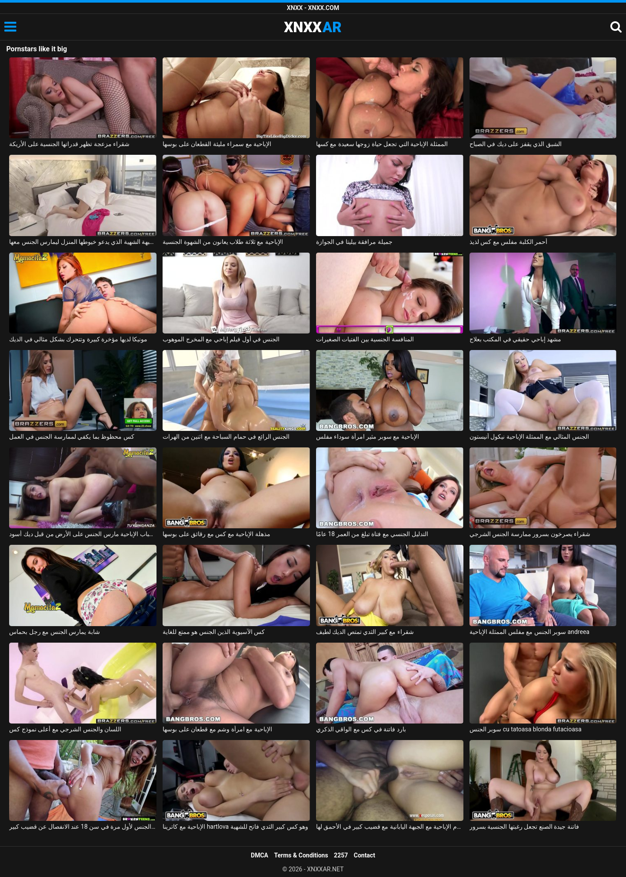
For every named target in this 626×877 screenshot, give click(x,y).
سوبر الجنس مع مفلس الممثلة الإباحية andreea (529, 631)
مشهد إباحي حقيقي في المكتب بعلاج (515, 339)
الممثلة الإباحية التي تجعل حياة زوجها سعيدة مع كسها (382, 143)
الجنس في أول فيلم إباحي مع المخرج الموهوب (221, 339)
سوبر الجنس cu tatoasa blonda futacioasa (526, 729)
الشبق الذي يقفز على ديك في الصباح (516, 143)
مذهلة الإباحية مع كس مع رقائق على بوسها (216, 533)
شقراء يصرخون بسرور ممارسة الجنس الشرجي (530, 533)
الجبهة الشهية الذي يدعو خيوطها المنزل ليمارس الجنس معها (82, 241)
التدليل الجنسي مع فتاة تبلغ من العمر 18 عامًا (372, 533)
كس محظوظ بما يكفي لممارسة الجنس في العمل (71, 436)
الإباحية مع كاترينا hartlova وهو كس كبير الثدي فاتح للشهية (235, 826)
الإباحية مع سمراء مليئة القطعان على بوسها (217, 143)
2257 (341, 855)
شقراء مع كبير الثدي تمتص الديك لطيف (365, 631)
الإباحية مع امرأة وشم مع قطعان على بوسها (217, 729)
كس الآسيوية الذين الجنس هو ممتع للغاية (214, 631)
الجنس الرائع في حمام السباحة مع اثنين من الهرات (226, 436)
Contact (364, 855)
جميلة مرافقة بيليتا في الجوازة (354, 241)
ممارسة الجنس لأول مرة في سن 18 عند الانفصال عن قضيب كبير (82, 826)
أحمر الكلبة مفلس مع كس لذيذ (508, 241)
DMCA (259, 855)
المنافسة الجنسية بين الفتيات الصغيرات (365, 339)
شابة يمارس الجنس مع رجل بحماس (54, 631)
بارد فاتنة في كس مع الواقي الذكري (361, 729)
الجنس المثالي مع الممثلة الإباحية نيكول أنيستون (529, 436)
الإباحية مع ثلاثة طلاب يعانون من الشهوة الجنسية (223, 241)
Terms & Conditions (301, 855)
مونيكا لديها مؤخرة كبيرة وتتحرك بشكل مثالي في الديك (78, 339)
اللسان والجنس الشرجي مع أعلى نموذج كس (65, 729)
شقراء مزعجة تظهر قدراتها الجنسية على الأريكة (69, 143)
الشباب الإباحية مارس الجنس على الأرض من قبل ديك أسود (82, 533)
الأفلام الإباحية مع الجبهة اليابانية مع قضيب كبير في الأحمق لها (389, 826)
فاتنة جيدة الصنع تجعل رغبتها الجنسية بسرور (524, 826)
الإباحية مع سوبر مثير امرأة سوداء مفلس (367, 436)
